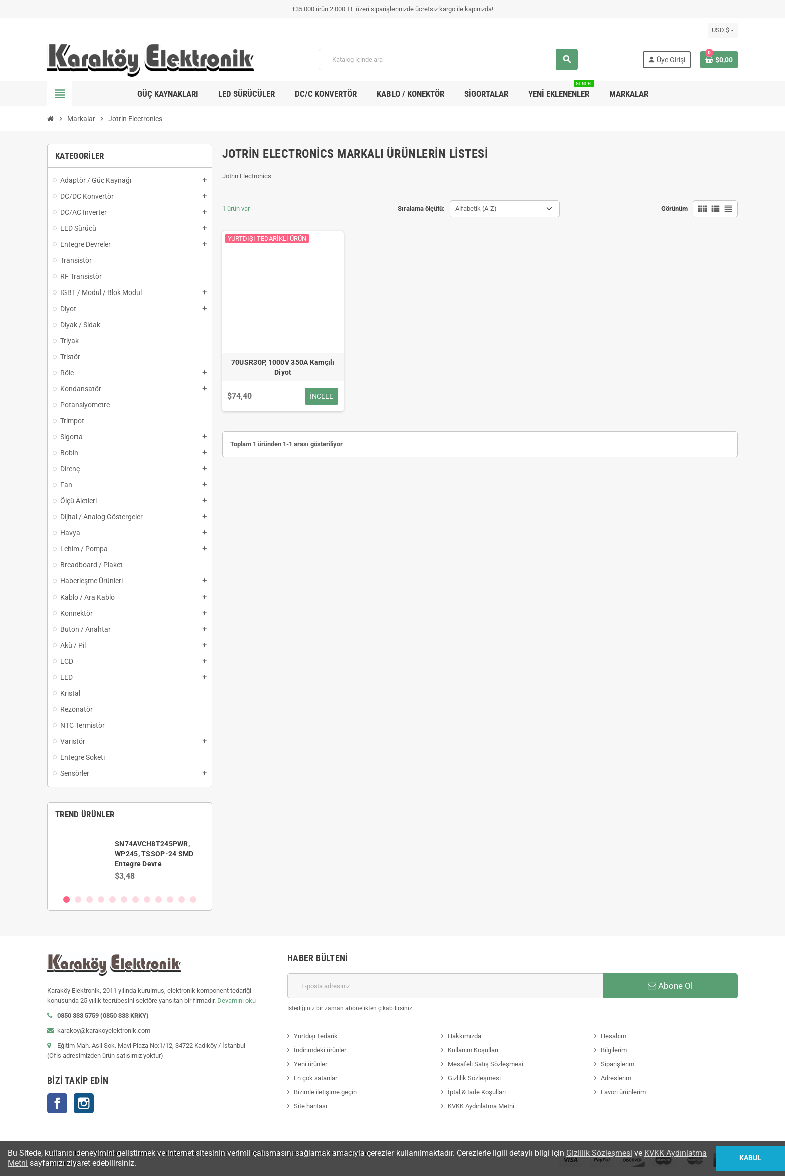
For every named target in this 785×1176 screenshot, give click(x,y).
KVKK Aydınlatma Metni (481, 1106)
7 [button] (135, 899)
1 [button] (66, 899)
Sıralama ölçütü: (421, 208)
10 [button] (170, 899)
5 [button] (112, 899)
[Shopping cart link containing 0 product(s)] (719, 59)
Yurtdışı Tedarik (316, 1036)
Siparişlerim (617, 1064)
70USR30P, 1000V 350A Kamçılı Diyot (283, 367)
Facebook (57, 1103)
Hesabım (613, 1036)
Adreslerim (616, 1078)
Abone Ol (670, 986)
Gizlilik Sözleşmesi (474, 1078)
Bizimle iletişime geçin (325, 1092)
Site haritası (310, 1106)
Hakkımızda (464, 1036)
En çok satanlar (315, 1078)
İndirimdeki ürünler (320, 1050)
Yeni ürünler (310, 1064)
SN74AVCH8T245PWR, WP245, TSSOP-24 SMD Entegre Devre (154, 854)
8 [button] (147, 899)
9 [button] (158, 899)
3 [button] (89, 899)
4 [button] (101, 899)
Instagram (84, 1103)
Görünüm (674, 208)
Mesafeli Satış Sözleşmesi (485, 1064)
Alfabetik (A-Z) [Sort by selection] (476, 208)
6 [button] (124, 899)
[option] (129, 860)
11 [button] (181, 899)
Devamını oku (236, 1000)
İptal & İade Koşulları (477, 1092)
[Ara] (448, 59)
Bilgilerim (614, 1050)
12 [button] (193, 899)
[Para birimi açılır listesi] (723, 30)
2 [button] (78, 899)
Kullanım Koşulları (473, 1050)
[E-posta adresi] (445, 985)
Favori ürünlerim (623, 1092)
